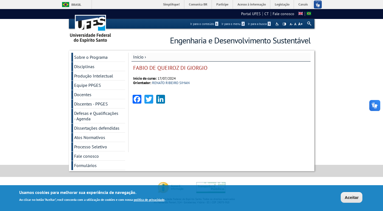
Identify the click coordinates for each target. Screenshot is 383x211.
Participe (222, 4)
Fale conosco (283, 13)
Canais (303, 4)
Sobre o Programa (91, 57)
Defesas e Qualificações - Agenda (96, 115)
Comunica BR (198, 4)
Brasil (76, 4)
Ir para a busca (259, 24)
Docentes (82, 94)
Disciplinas (84, 66)
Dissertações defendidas (96, 128)
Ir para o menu (233, 24)
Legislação (282, 4)
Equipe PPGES (87, 85)
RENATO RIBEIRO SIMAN (171, 82)
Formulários (85, 165)
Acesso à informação (251, 4)
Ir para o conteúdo (204, 24)
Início (138, 57)
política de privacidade (149, 200)
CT (266, 13)
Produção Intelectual (93, 76)
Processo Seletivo (90, 146)
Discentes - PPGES (91, 104)
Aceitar (352, 197)
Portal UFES (251, 13)
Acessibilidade (278, 24)
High (284, 24)
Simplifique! (171, 4)
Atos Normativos (89, 137)
